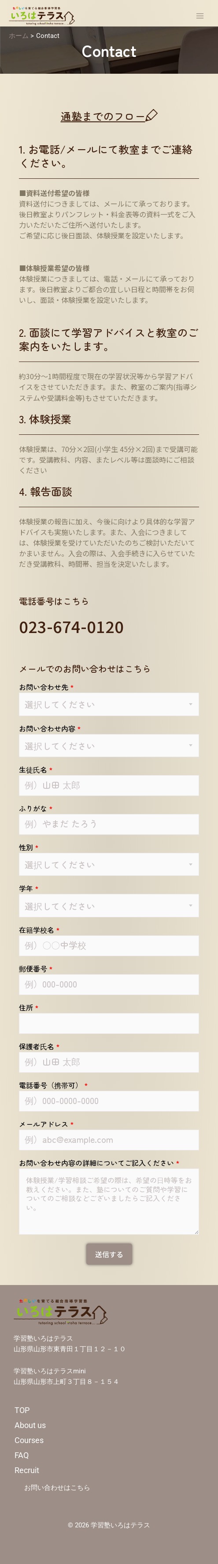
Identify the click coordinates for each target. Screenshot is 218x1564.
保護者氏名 (39, 1046)
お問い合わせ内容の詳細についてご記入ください (99, 1162)
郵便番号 (36, 968)
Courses (29, 1440)
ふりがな (36, 808)
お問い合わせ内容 (50, 728)
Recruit (27, 1470)
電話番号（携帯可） (53, 1085)
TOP (22, 1410)
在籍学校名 (39, 929)
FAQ (22, 1455)
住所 (29, 1007)
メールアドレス (46, 1123)
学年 (29, 888)
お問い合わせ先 (46, 686)
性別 (29, 847)
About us (30, 1425)
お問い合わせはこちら (57, 1488)
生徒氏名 (36, 769)
